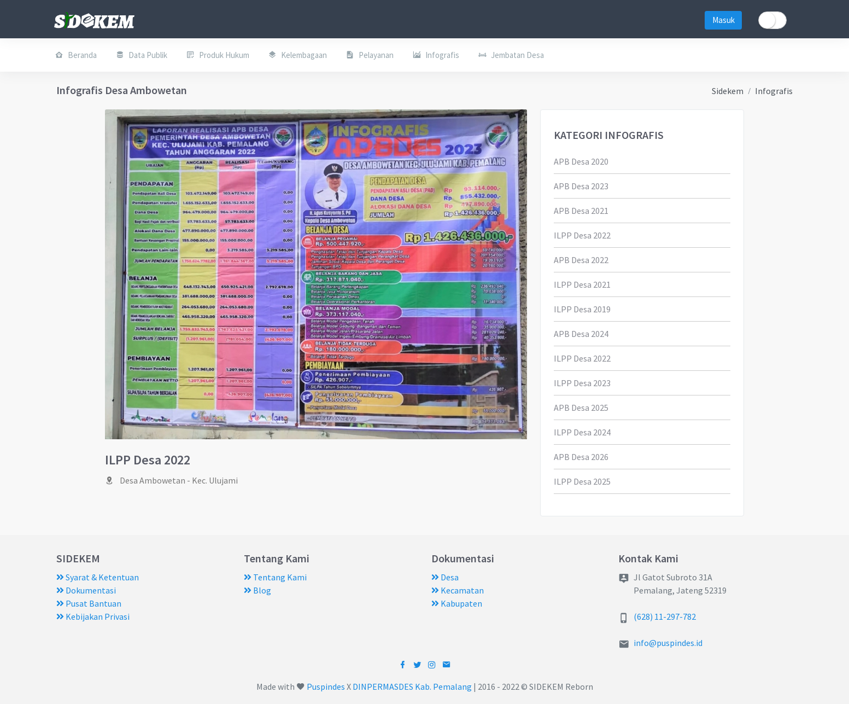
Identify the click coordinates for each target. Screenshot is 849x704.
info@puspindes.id (668, 642)
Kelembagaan (297, 54)
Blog (257, 590)
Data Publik (141, 54)
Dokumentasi (86, 590)
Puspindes (326, 686)
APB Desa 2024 (581, 333)
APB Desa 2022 (581, 259)
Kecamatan (457, 590)
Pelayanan (370, 54)
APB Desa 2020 (581, 161)
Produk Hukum (217, 54)
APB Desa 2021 (581, 210)
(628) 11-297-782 (665, 616)
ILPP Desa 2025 (582, 481)
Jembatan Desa (511, 54)
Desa (445, 577)
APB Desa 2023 (581, 186)
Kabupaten (456, 603)
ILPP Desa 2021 (582, 284)
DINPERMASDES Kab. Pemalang (412, 686)
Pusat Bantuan (88, 603)
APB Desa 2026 (581, 456)
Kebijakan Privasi (93, 616)
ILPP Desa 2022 (582, 235)
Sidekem (727, 90)
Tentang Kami (275, 577)
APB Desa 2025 (581, 407)
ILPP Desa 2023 (582, 382)
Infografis (435, 54)
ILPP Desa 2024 (582, 432)
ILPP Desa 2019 (582, 309)
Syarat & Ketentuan (97, 577)
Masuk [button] (723, 20)
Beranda (76, 54)
